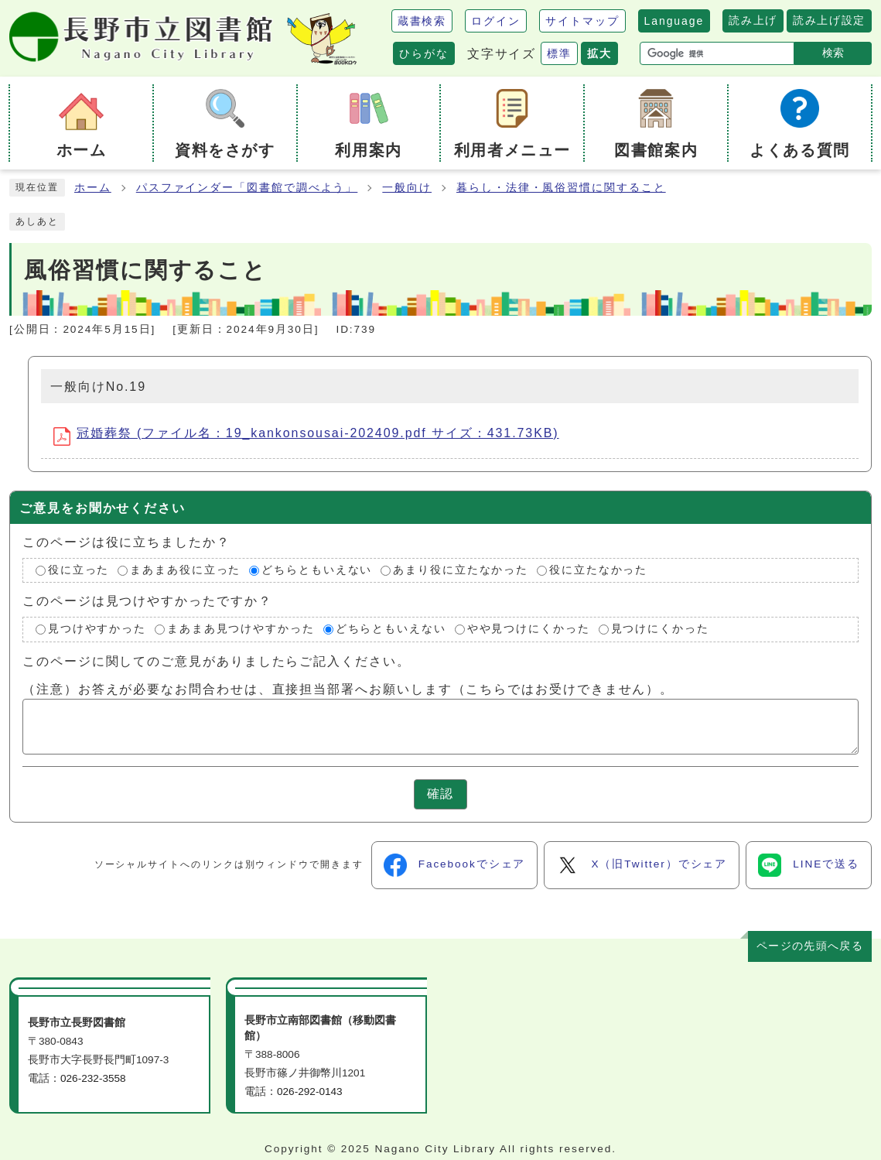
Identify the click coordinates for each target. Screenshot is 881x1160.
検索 (833, 52)
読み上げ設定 (829, 20)
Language (674, 21)
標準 (559, 53)
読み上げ (753, 20)
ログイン (496, 21)
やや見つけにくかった (528, 629)
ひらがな (424, 53)
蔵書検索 (422, 21)
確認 (441, 793)
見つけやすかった (97, 629)
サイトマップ (582, 21)
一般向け (407, 187)
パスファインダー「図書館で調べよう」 (247, 187)
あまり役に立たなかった (460, 570)
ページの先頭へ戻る (809, 946)
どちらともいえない (316, 570)
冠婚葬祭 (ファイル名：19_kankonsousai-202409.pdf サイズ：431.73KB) (306, 435)
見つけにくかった (660, 629)
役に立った (79, 570)
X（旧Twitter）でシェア (641, 865)
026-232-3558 (93, 1078)
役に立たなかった (598, 570)
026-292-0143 (310, 1091)
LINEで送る (808, 865)
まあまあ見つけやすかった (241, 629)
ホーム (92, 187)
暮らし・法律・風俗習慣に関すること (561, 187)
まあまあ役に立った (185, 570)
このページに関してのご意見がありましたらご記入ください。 (216, 661)
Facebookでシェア (455, 865)
